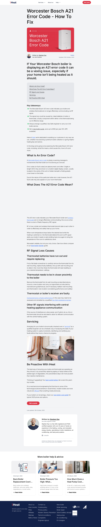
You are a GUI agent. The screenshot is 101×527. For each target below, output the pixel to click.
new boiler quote (38, 129)
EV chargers (61, 520)
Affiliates (31, 512)
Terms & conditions (44, 515)
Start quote (87, 2)
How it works (32, 507)
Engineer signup (43, 520)
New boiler (60, 504)
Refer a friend (32, 518)
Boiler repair (61, 510)
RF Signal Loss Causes (36, 92)
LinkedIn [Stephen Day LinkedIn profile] (45, 435)
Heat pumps (61, 515)
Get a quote (33, 403)
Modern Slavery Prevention (47, 512)
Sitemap (31, 515)
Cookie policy (42, 507)
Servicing (32, 95)
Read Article (17, 492)
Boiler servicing (62, 507)
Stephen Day (42, 55)
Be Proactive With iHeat (37, 98)
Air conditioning (62, 518)
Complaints (42, 518)
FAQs (30, 510)
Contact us (41, 504)
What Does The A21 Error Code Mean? (42, 89)
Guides (72, 55)
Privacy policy (42, 510)
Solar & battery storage (64, 512)
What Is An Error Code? (37, 86)
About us (50, 2)
